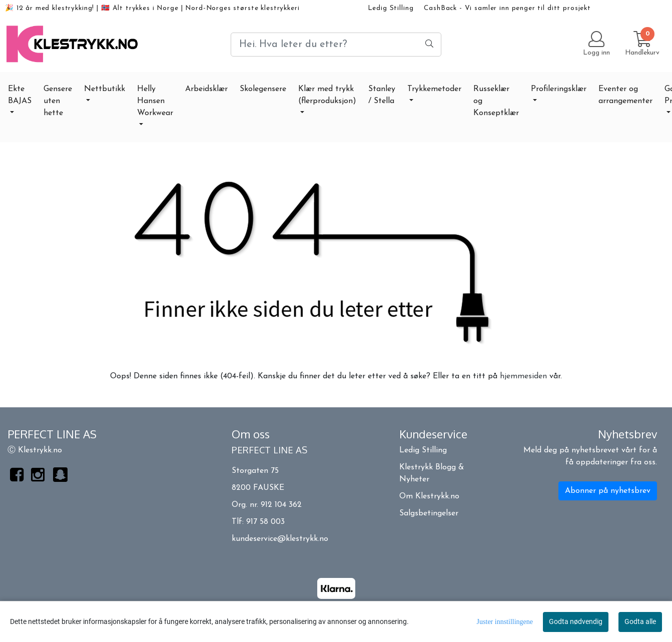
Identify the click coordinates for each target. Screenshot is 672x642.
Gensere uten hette (58, 101)
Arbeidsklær (206, 89)
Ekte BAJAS (20, 95)
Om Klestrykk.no (429, 496)
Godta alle (640, 621)
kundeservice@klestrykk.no (280, 539)
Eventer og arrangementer (625, 95)
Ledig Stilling (391, 8)
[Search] (336, 45)
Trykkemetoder (434, 89)
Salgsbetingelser (428, 513)
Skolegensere (263, 89)
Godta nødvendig (575, 621)
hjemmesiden (523, 376)
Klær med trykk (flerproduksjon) (327, 95)
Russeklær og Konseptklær (496, 101)
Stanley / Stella (381, 95)
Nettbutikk (104, 89)
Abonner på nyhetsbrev (607, 491)
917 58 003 (265, 522)
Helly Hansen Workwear (155, 101)
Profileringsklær (558, 89)
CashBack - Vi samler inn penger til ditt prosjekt (507, 8)
